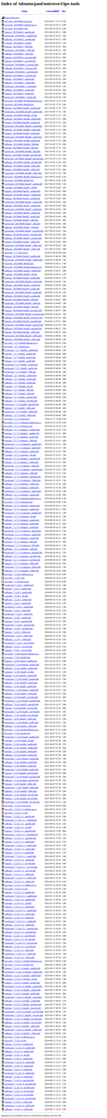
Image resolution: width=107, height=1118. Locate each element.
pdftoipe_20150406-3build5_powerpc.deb (23, 318)
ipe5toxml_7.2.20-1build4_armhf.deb (21, 769)
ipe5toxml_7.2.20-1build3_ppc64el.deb (22, 701)
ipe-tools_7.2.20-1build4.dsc (18, 733)
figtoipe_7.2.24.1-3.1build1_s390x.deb (22, 1026)
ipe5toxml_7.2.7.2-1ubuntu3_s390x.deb (23, 567)
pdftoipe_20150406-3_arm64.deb (20, 83)
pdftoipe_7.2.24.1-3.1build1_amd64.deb (23, 975)
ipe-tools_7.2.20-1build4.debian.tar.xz (22, 730)
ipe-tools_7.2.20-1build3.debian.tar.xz (22, 654)
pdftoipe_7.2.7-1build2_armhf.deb (20, 383)
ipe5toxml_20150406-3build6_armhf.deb (23, 137)
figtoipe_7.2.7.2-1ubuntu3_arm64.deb (22, 524)
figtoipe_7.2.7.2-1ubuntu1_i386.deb (21, 440)
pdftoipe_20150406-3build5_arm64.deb (23, 285)
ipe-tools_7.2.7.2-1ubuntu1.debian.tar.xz (23, 422)
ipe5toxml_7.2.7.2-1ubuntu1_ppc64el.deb (23, 469)
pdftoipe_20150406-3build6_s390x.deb (22, 166)
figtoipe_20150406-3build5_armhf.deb (22, 289)
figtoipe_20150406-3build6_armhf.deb (22, 133)
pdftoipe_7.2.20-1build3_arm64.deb (21, 683)
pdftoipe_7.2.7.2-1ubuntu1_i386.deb (21, 473)
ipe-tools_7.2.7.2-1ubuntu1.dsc (19, 426)
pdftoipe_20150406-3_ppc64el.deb (20, 75)
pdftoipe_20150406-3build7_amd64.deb (23, 195)
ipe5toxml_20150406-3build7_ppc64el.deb (24, 231)
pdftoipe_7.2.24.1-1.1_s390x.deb (19, 881)
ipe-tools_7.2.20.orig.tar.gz (17, 581)
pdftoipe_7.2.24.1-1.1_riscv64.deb (20, 871)
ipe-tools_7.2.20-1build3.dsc (18, 657)
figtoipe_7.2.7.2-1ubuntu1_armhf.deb (21, 437)
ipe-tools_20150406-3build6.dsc (19, 104)
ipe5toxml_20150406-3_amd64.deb (21, 36)
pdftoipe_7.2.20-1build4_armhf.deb (21, 762)
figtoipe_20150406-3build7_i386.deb (21, 220)
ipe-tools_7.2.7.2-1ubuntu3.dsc (19, 502)
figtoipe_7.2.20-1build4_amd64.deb (21, 744)
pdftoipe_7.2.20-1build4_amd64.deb (21, 748)
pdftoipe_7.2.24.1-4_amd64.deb (19, 1051)
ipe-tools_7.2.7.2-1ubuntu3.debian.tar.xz (23, 498)
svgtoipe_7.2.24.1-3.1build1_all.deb (21, 979)
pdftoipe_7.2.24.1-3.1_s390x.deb (19, 957)
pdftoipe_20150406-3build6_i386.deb (22, 144)
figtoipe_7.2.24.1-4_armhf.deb (18, 1069)
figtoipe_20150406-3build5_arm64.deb (22, 278)
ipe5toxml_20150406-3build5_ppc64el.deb (24, 325)
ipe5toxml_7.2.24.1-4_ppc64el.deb (20, 1084)
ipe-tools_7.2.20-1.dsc (15, 578)
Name (24, 11)
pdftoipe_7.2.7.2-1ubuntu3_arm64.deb (22, 520)
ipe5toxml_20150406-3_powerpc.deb (21, 65)
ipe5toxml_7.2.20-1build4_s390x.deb (21, 787)
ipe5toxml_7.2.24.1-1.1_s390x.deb (20, 878)
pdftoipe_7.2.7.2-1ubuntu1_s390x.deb (22, 484)
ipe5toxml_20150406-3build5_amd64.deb (23, 260)
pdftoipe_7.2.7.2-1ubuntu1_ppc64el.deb (23, 477)
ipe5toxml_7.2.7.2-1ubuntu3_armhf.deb (23, 534)
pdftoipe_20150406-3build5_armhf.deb (22, 296)
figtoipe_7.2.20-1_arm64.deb (18, 603)
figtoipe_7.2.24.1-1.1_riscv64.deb (20, 863)
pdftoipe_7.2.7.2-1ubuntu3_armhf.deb (22, 538)
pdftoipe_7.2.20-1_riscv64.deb (18, 646)
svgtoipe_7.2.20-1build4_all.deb (19, 740)
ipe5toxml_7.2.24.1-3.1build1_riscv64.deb (24, 1015)
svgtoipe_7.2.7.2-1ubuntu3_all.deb (20, 516)
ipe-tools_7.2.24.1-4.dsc (15, 1040)
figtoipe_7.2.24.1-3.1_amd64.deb (20, 892)
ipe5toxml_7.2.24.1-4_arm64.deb (20, 1062)
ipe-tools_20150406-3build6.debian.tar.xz (23, 101)
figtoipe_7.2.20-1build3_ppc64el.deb (21, 697)
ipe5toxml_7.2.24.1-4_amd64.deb (20, 1048)
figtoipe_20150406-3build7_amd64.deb (22, 191)
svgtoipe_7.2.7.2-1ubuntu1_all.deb (20, 455)
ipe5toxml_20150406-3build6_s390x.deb (23, 173)
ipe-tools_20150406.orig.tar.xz (18, 21)
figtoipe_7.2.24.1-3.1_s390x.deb (19, 950)
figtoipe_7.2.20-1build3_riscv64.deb (21, 708)
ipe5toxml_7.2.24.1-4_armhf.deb (19, 1073)
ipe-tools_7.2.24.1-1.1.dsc (16, 813)
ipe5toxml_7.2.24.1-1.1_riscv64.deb (21, 867)
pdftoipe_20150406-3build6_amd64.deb (23, 119)
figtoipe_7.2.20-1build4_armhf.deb (20, 766)
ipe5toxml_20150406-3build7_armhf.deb (23, 209)
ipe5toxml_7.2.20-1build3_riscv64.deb (22, 712)
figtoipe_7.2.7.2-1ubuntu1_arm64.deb (22, 487)
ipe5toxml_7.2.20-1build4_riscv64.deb (22, 802)
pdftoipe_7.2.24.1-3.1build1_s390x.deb (22, 1033)
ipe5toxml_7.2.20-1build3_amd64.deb (22, 665)
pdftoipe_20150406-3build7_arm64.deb (23, 205)
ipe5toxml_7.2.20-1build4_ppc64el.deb (22, 777)
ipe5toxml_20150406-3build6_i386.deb (22, 151)
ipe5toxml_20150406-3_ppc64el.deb (21, 72)
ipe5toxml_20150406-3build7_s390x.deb (23, 245)
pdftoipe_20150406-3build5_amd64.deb (23, 271)
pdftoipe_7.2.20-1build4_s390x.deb (21, 791)
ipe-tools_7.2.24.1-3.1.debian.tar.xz (21, 885)
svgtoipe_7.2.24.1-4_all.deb (17, 1055)
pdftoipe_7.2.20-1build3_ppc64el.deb (21, 704)
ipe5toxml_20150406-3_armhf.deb (20, 97)
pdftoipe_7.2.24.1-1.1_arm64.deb (20, 849)
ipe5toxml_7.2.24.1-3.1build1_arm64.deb (23, 986)
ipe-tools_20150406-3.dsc (16, 28)
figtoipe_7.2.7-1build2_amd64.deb (20, 354)
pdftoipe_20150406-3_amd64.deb (20, 39)
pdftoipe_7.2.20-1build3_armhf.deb (21, 693)
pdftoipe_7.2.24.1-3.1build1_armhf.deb (22, 1001)
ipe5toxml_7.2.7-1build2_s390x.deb (21, 412)
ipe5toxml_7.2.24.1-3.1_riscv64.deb (21, 943)
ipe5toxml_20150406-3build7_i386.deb (22, 224)
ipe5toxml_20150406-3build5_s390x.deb (23, 336)
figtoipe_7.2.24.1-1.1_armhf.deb (19, 852)
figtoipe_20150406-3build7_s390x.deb (22, 242)
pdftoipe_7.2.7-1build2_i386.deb (19, 393)
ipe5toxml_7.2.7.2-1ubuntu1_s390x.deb (23, 480)
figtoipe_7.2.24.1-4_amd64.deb (19, 1044)
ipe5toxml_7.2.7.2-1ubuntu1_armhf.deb (23, 448)
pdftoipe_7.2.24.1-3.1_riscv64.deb (20, 946)
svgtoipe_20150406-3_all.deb (18, 43)
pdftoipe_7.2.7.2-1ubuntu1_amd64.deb (22, 430)
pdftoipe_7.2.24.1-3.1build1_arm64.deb (23, 990)
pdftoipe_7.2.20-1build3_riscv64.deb (21, 715)
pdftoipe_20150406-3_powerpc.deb (21, 68)
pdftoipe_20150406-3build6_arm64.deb (23, 130)
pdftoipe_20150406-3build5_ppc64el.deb (23, 328)
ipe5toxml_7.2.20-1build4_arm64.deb (22, 759)
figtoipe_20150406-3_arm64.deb (19, 79)
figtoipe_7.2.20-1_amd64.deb (18, 589)
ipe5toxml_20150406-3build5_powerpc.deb (24, 314)
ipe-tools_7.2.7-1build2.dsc (17, 346)
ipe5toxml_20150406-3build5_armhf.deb (23, 292)
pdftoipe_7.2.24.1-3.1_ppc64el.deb (20, 932)
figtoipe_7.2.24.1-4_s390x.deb (18, 1102)
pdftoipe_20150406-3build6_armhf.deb (22, 140)
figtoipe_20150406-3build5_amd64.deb (22, 256)
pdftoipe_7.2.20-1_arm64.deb (18, 599)
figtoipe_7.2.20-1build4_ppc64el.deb (21, 773)
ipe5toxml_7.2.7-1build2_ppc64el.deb (22, 404)
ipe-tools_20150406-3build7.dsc (19, 180)
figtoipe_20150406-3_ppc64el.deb (20, 61)
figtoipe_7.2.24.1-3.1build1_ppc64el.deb (23, 1004)
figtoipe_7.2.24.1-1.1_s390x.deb (19, 874)
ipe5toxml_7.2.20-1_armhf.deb (19, 614)
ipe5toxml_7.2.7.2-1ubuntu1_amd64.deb (23, 444)
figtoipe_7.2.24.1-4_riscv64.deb (19, 1095)
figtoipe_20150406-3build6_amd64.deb (22, 108)
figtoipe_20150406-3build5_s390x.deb (22, 332)
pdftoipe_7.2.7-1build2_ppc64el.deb (21, 401)
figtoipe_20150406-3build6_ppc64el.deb (23, 155)
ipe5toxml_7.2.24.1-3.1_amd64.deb (21, 896)
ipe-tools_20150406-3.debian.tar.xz (21, 25)
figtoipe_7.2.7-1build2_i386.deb (19, 390)
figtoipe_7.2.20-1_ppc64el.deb (18, 621)
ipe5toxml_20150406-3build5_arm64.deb (23, 281)
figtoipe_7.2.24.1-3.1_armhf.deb (19, 918)
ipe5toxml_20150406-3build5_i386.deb (22, 303)
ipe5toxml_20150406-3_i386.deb (20, 50)
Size (64, 11)
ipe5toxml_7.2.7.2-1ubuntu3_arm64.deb (23, 531)
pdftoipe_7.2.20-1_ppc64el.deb (19, 628)
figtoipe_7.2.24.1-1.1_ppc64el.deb (20, 831)
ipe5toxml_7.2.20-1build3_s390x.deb (21, 722)
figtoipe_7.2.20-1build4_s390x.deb (20, 784)
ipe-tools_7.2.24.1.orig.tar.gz (18, 806)
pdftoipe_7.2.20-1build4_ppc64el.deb (21, 780)
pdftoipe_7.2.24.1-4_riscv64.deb (19, 1091)
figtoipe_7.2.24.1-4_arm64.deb (19, 1059)
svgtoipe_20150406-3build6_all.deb (21, 115)
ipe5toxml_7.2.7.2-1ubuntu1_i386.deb (22, 466)
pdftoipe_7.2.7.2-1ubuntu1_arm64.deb (22, 495)
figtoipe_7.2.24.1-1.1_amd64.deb (20, 816)
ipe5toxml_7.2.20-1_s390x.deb (19, 636)
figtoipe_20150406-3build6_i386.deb (21, 148)
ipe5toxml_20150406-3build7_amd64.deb (23, 184)
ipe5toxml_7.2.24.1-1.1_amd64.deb (21, 820)
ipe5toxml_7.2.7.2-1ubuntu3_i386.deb (22, 545)
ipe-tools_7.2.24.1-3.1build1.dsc (19, 965)
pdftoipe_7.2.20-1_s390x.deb (18, 639)
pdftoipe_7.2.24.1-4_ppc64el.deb (19, 1087)
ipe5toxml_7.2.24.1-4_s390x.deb (19, 1106)
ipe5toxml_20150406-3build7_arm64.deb (23, 202)
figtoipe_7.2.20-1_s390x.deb (18, 632)
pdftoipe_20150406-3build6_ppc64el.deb (23, 162)
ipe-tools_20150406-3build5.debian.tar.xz (23, 267)
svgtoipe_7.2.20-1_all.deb (16, 596)
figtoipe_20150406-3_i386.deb (19, 46)
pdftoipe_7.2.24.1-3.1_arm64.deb (20, 914)
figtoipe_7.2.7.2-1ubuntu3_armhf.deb (21, 527)
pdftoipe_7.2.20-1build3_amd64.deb (21, 668)
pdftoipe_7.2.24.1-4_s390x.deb (19, 1109)
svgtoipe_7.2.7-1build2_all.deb (19, 386)
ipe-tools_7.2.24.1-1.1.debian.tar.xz (21, 809)
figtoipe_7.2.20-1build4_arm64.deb (21, 751)
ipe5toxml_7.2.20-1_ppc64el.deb (19, 625)
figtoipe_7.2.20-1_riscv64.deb (18, 650)
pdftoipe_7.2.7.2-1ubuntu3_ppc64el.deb (23, 556)
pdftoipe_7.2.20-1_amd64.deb (18, 592)
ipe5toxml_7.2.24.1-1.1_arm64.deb (20, 845)
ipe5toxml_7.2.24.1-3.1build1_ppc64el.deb (24, 1012)
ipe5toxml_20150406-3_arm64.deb (20, 86)
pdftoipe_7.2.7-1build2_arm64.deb (20, 379)
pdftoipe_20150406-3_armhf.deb (19, 90)
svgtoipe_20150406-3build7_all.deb (21, 187)
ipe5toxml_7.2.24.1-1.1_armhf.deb (20, 856)
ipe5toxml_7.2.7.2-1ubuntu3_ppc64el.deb (23, 552)
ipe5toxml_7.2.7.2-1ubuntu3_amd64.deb (23, 513)
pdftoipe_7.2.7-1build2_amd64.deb (20, 375)
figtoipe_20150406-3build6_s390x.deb (22, 169)
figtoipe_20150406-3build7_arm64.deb (22, 198)
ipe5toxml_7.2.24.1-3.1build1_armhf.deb (23, 997)
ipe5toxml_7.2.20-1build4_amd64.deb (22, 737)
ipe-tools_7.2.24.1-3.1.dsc (16, 889)
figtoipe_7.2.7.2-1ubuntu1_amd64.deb (22, 433)
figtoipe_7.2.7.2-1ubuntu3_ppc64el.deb (22, 560)
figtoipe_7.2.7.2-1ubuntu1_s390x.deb (21, 462)
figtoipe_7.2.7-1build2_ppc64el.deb (21, 397)
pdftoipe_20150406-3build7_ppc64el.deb (23, 238)
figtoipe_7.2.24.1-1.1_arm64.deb (19, 842)
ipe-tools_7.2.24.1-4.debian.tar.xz (20, 1037)
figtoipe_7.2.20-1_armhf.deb (18, 610)
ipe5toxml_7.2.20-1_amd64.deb (19, 585)
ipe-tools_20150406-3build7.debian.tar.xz (23, 177)
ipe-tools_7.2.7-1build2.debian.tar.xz (21, 343)
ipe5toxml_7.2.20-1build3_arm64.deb (22, 679)
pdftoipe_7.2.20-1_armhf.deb (18, 618)
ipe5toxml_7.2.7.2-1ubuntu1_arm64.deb (23, 491)
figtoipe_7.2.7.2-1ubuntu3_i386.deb (21, 542)
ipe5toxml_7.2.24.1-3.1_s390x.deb (20, 954)
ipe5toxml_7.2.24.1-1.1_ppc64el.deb (21, 834)
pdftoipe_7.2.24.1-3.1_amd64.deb (20, 899)
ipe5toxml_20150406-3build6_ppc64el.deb (24, 159)
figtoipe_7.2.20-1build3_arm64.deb (21, 675)
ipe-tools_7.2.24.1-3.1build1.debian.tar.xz (23, 961)
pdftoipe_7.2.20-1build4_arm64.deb (21, 755)
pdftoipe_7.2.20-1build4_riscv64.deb (21, 795)
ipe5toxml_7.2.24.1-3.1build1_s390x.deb (23, 1030)
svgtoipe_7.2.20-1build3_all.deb (19, 672)
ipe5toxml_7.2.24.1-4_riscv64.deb (20, 1098)
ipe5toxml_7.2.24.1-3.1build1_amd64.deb (23, 972)
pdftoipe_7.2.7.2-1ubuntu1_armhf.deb (22, 451)
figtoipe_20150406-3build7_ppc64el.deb (23, 234)
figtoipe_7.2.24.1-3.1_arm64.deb (19, 907)
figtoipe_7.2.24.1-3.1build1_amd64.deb (22, 968)
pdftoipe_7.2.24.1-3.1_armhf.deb (19, 925)
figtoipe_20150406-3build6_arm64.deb (22, 122)
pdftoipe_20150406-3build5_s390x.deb (22, 339)
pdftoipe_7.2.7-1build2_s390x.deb (20, 415)
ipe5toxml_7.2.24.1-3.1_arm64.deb (20, 910)
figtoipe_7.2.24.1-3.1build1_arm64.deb (22, 983)
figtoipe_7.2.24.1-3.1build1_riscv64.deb (23, 1008)
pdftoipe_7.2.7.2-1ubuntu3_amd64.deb (22, 506)
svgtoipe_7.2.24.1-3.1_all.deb (18, 903)
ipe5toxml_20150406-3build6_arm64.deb (23, 126)
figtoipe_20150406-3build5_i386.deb (21, 299)
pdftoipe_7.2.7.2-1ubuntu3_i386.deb (21, 549)
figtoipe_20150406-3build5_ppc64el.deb (23, 321)
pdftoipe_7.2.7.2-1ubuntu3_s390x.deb (22, 571)
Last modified (52, 11)
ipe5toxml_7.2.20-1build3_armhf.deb (21, 690)
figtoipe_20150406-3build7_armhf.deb (22, 216)
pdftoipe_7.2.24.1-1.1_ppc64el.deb (20, 838)
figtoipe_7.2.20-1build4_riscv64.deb (21, 798)
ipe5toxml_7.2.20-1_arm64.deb (19, 607)
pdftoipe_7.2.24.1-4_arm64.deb (19, 1066)
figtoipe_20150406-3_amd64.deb (20, 32)
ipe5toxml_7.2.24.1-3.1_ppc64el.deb (21, 928)
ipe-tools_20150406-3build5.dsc (19, 263)
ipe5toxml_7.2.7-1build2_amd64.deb (21, 350)
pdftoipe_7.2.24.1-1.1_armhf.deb (19, 860)
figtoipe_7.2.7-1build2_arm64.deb (20, 357)
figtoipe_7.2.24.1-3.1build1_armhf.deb (22, 993)
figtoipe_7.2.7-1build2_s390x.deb (20, 408)
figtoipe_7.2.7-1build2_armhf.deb (20, 361)
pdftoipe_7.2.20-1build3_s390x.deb (21, 726)
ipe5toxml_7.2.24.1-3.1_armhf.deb (20, 921)
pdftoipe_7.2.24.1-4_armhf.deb (19, 1077)
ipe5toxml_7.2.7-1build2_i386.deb (20, 372)
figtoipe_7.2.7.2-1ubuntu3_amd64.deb (22, 509)
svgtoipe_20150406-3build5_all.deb (21, 274)
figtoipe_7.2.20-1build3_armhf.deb (20, 686)
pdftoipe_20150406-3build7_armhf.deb (22, 213)
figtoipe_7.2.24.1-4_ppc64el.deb (19, 1080)
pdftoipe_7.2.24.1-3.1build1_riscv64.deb (23, 1022)
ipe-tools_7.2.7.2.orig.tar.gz (17, 419)
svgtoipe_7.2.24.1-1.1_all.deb (18, 827)
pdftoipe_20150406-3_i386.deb (19, 54)
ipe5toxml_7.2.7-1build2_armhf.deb (21, 368)
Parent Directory (12, 18)
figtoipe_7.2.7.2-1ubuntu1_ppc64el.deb (22, 459)
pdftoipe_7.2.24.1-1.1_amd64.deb (20, 824)
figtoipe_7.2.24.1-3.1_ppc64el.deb (20, 936)
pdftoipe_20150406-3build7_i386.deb (22, 227)
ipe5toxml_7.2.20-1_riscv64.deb (19, 643)
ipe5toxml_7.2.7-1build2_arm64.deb (21, 365)
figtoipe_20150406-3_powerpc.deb (20, 57)
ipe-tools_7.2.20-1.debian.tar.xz (19, 574)
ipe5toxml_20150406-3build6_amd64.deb (23, 112)
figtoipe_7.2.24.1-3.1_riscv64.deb (20, 939)
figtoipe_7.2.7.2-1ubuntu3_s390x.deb (21, 563)
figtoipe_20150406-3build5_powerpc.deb (23, 310)
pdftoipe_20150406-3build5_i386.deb (22, 307)
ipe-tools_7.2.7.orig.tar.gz (16, 252)
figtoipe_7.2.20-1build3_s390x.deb (20, 719)
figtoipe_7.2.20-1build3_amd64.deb (21, 661)
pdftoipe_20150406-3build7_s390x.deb (22, 249)
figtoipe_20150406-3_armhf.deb (19, 93)
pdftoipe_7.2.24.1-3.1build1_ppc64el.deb (23, 1019)
